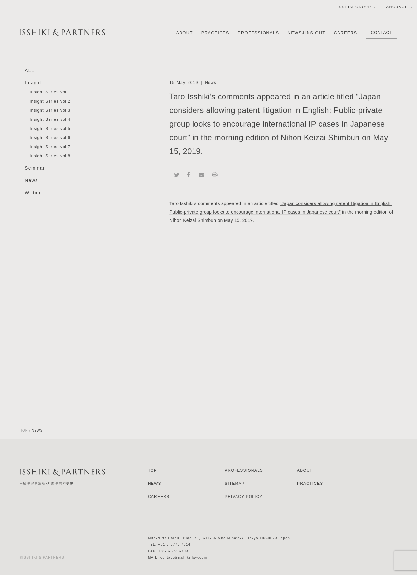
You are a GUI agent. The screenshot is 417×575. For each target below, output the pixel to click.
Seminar (35, 168)
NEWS (154, 483)
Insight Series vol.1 (50, 92)
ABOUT (184, 32)
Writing (33, 193)
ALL (29, 70)
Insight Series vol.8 (50, 156)
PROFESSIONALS (258, 32)
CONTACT (381, 32)
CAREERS (345, 32)
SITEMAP (235, 483)
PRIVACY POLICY (244, 496)
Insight (33, 83)
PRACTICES (215, 32)
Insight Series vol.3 (50, 110)
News (31, 180)
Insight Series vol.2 (50, 101)
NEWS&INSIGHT (306, 32)
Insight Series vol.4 (50, 120)
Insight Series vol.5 (50, 129)
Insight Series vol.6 (50, 138)
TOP (24, 430)
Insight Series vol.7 (50, 147)
